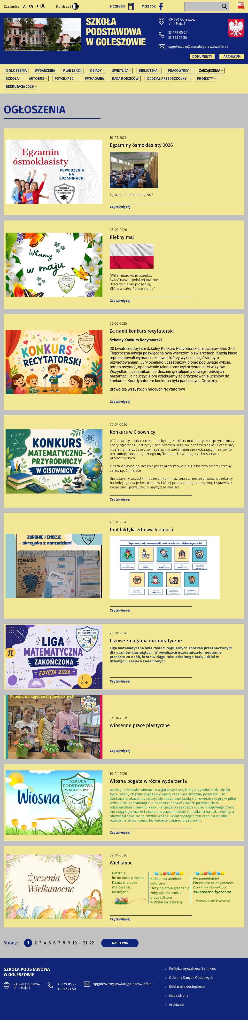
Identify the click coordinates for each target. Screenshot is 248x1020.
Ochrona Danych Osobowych (191, 978)
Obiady (96, 71)
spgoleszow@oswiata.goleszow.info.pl (198, 47)
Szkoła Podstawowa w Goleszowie (116, 33)
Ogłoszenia (16, 71)
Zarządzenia (209, 71)
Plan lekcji (72, 71)
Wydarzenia (45, 71)
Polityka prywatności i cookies (192, 969)
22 (92, 943)
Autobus (36, 79)
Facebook (152, 6)
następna (125, 943)
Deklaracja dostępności (187, 987)
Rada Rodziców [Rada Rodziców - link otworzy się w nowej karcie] (125, 79)
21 (85, 943)
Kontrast (67, 6)
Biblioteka (148, 71)
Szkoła (12, 79)
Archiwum (232, 57)
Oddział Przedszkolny (166, 79)
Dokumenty (202, 57)
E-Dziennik (121, 6)
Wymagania (94, 79)
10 (74, 943)
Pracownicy (178, 71)
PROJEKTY (205, 79)
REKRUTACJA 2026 (20, 87)
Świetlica (120, 71)
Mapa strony (178, 996)
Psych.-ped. (65, 79)
